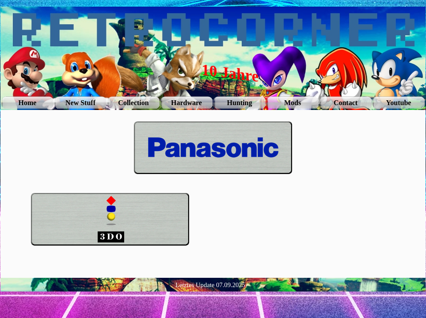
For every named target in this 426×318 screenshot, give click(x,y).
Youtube (398, 102)
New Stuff (80, 102)
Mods (292, 102)
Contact (346, 102)
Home (28, 102)
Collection (133, 102)
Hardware (186, 102)
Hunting (239, 102)
